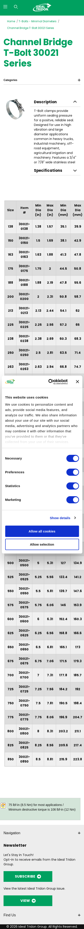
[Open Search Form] (15, 7)
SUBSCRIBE (28, 876)
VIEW (28, 900)
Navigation (42, 833)
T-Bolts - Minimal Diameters (38, 21)
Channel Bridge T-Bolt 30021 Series (30, 28)
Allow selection (42, 544)
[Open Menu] (5, 7)
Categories (42, 80)
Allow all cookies (42, 531)
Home (11, 21)
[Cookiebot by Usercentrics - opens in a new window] (50, 382)
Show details (60, 518)
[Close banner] (77, 381)
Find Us (42, 915)
